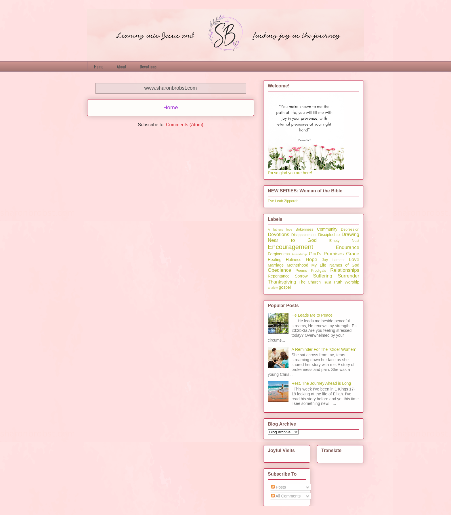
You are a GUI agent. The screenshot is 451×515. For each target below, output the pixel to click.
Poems (301, 271)
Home (99, 66)
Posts (278, 487)
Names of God (344, 265)
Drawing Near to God (313, 237)
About (122, 66)
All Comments (286, 496)
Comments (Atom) (184, 124)
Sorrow (301, 276)
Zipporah (291, 201)
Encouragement (290, 246)
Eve (271, 201)
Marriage (276, 265)
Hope (311, 259)
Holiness (293, 259)
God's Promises (326, 253)
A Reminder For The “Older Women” (324, 349)
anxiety (273, 287)
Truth (337, 282)
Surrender (348, 276)
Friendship (299, 254)
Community (327, 229)
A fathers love (280, 229)
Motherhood (297, 265)
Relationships (344, 270)
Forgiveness (279, 254)
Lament (338, 260)
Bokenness (305, 229)
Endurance (347, 247)
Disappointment (304, 235)
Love (354, 259)
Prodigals (318, 271)
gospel (285, 287)
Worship (352, 282)
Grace (352, 253)
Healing (274, 259)
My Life (318, 265)
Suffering (322, 276)
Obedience (279, 270)
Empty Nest (344, 241)
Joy (325, 259)
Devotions (148, 66)
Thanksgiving (282, 282)
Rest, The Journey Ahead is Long (321, 383)
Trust (327, 282)
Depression (350, 229)
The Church (310, 282)
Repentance (279, 276)
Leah (279, 201)
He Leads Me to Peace (312, 315)
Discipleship (329, 234)
